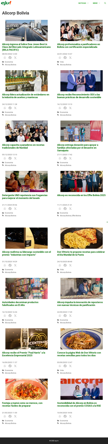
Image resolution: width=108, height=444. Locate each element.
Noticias (84, 3)
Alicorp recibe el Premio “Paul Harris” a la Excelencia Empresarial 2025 (23, 354)
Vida (62, 62)
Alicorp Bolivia (10, 65)
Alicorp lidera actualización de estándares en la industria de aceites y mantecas (25, 96)
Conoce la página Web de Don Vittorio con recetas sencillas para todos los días (79, 354)
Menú (97, 3)
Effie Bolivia (76, 216)
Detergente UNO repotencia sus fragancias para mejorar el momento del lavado (24, 196)
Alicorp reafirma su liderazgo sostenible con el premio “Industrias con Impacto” (26, 253)
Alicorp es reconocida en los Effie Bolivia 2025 (81, 195)
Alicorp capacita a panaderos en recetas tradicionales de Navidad (23, 146)
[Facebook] (10, 58)
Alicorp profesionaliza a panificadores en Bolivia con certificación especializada (78, 45)
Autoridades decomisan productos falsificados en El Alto (20, 303)
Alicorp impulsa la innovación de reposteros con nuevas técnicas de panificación (80, 303)
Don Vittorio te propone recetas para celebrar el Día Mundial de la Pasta (81, 253)
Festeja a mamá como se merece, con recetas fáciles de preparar (22, 404)
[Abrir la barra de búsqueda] (105, 3)
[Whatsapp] (4, 58)
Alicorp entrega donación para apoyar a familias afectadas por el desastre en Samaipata (77, 148)
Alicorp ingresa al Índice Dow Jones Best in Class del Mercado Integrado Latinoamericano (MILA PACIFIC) (26, 47)
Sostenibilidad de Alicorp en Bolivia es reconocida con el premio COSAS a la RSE (79, 404)
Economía (9, 62)
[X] (15, 58)
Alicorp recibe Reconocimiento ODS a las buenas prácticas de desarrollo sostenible (79, 96)
